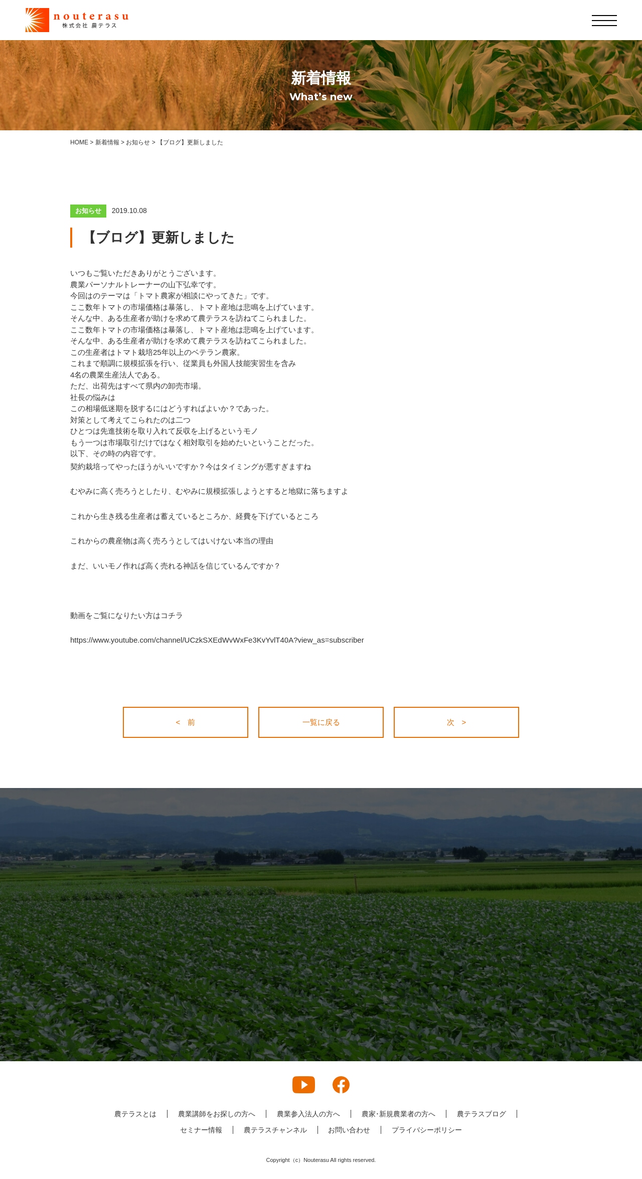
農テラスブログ (481, 1114)
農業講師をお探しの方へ (216, 1114)
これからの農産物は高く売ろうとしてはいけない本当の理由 (171, 540)
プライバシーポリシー (427, 1130)
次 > (456, 722)
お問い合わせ (350, 1130)
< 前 (186, 722)
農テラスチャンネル (275, 1130)
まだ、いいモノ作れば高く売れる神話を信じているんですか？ (175, 565)
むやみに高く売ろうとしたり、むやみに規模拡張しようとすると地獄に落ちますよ (209, 491)
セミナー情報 (201, 1130)
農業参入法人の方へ (308, 1114)
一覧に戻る (321, 722)
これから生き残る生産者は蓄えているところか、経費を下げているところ (194, 516)
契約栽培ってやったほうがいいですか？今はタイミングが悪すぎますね (190, 466)
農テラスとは (135, 1114)
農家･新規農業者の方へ (398, 1114)
